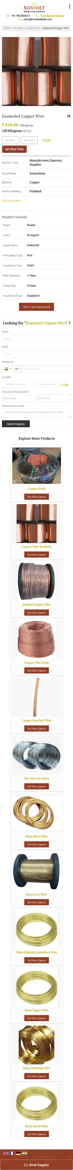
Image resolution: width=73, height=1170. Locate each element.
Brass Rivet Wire (36, 836)
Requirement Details (13, 406)
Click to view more (11, 200)
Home (7, 28)
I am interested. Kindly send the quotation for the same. (36, 413)
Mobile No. (8, 362)
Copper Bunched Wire (36, 720)
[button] (52, 15)
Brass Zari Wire (36, 894)
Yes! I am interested (36, 307)
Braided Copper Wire (37, 604)
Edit (46, 140)
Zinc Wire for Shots (36, 778)
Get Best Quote (36, 497)
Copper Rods (36, 489)
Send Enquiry (36, 1165)
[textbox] (29, 140)
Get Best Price (14, 149)
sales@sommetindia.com (37, 19)
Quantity (6, 377)
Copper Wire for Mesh (36, 547)
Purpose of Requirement (15, 392)
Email (5, 346)
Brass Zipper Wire (36, 1010)
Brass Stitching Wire (36, 1068)
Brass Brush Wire (36, 1126)
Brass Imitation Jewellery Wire (36, 952)
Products (18, 28)
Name (5, 331)
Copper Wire (33, 28)
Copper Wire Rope (36, 662)
